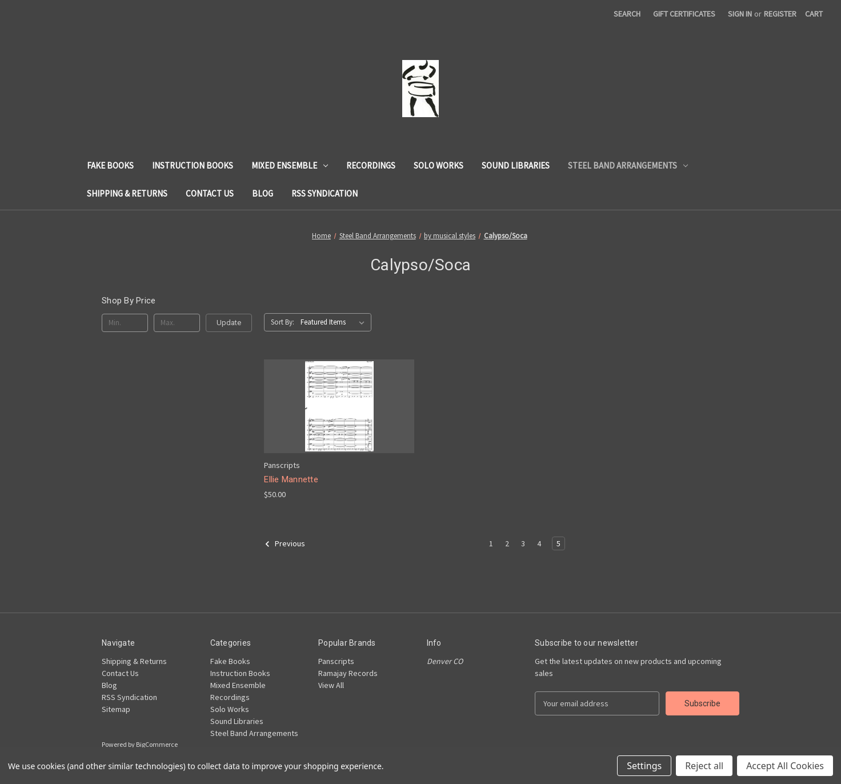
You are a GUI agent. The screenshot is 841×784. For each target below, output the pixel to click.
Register (780, 14)
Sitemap (116, 709)
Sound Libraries (516, 165)
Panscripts (336, 661)
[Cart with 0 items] (814, 14)
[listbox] (335, 322)
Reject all (704, 765)
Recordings (370, 165)
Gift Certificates (684, 14)
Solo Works (438, 165)
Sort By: (282, 322)
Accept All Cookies (785, 765)
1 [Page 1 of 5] (491, 543)
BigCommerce (157, 744)
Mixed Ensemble (289, 165)
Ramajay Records (348, 673)
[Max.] (177, 323)
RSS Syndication (324, 193)
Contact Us (210, 193)
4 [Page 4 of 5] (539, 543)
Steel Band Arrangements (628, 165)
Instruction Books (192, 165)
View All (331, 685)
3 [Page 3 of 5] (523, 543)
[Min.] (125, 323)
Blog (262, 193)
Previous (285, 544)
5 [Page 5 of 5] (558, 543)
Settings (644, 765)
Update (229, 322)
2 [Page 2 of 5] (507, 543)
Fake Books (110, 165)
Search (627, 14)
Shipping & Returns (127, 193)
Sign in (740, 14)
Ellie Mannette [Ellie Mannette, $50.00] (291, 479)
